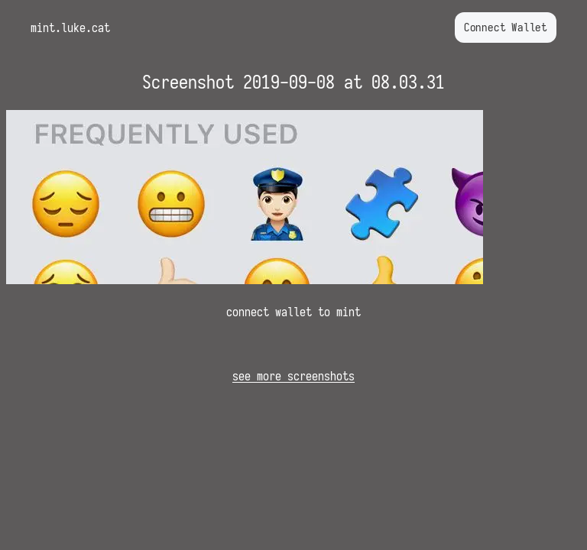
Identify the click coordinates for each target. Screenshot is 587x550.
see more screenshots (293, 375)
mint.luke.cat (70, 27)
